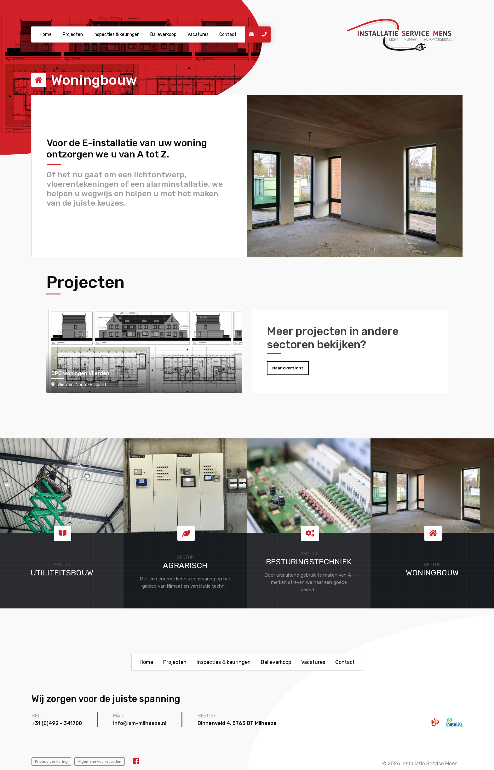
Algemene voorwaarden (99, 761)
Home (46, 34)
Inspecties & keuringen (117, 34)
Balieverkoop (163, 34)
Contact (228, 34)
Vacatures (198, 34)
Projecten (73, 34)
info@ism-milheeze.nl (139, 723)
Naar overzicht (287, 368)
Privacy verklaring (51, 761)
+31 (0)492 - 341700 (57, 723)
